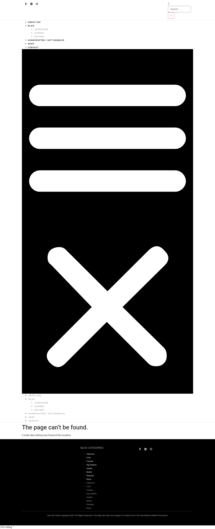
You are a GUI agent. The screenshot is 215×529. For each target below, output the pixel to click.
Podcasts (90, 476)
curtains (89, 461)
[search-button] (171, 15)
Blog (31, 26)
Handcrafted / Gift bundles (46, 40)
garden (39, 33)
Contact (33, 47)
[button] (107, 221)
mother (39, 37)
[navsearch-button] (168, 4)
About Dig (34, 22)
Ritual (88, 479)
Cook (88, 458)
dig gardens (91, 465)
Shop (31, 44)
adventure (41, 29)
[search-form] (179, 9)
